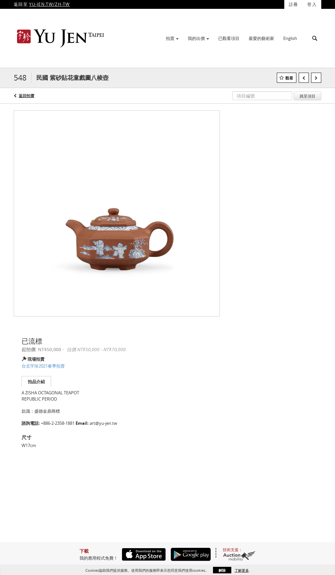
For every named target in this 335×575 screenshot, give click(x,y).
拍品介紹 (36, 382)
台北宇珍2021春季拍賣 (43, 366)
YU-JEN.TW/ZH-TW (49, 4)
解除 (222, 570)
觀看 (289, 78)
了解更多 (242, 570)
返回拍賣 (26, 96)
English (290, 38)
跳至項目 (307, 96)
